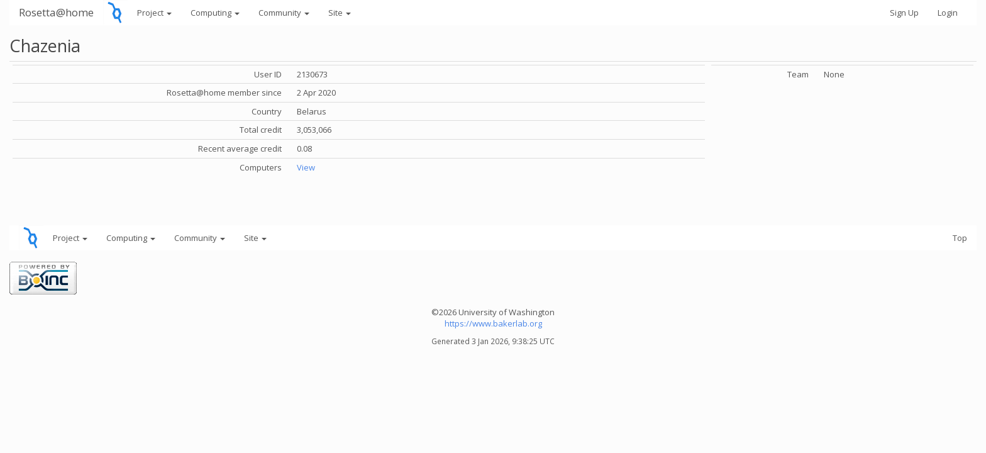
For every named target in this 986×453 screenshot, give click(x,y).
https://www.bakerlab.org (493, 323)
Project (154, 12)
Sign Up (904, 12)
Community (283, 12)
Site (339, 12)
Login (948, 12)
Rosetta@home (56, 12)
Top (960, 237)
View (306, 167)
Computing (215, 12)
